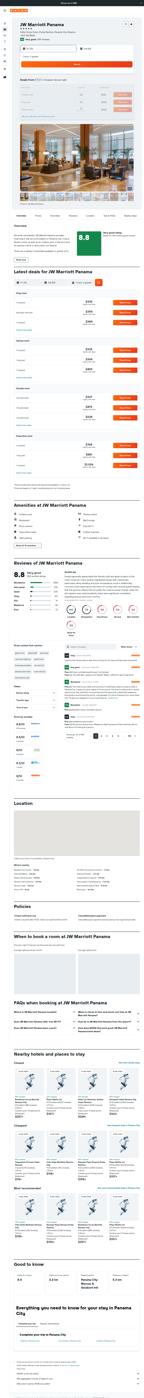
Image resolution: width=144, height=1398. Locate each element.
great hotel (39, 659)
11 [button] (33, 88)
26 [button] (40, 101)
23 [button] (67, 95)
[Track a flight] (4, 51)
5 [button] (40, 81)
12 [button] (40, 88)
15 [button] (61, 88)
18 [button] (34, 95)
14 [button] (54, 88)
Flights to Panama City (30, 1341)
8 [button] (60, 81)
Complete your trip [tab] (27, 1323)
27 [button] (47, 101)
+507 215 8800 (27, 35)
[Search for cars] (4, 31)
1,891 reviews (43, 39)
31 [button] (27, 108)
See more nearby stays (129, 1062)
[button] (141, 3)
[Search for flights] (4, 19)
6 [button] (47, 81)
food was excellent (23, 665)
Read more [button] (113, 698)
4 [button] (33, 81)
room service (39, 671)
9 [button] (67, 81)
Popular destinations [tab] (49, 1323)
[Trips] (4, 64)
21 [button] (54, 95)
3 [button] (27, 81)
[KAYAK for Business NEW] (4, 56)
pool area (44, 653)
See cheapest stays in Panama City (123, 1125)
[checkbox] (28, 726)
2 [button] (67, 74)
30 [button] (67, 101)
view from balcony (23, 659)
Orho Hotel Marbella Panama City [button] (60, 1163)
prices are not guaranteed (70, 1365)
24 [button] (27, 101)
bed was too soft (22, 677)
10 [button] (27, 88)
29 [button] (60, 101)
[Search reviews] (92, 647)
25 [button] (33, 101)
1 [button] (60, 74)
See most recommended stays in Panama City (119, 1188)
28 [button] (54, 101)
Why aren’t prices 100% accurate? (78, 1383)
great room (20, 653)
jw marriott (39, 665)
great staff (32, 653)
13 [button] (47, 88)
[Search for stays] (4, 25)
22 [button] (60, 95)
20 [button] (47, 95)
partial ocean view (23, 671)
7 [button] (53, 81)
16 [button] (67, 88)
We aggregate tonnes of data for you (78, 1378)
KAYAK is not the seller (78, 1373)
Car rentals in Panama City (69, 1341)
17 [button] (27, 95)
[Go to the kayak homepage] (19, 10)
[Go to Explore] (4, 45)
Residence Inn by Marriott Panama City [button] (27, 1101)
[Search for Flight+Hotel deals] (4, 37)
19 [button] (40, 95)
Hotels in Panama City (105, 1341)
